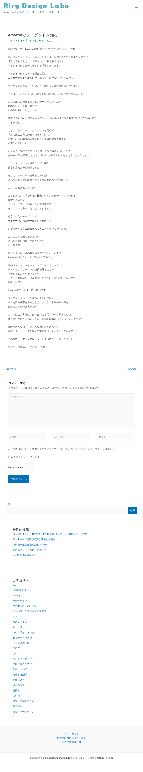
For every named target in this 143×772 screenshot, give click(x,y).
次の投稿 (133, 369)
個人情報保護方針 (71, 741)
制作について (20, 669)
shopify (16, 595)
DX (14, 584)
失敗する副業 (20, 674)
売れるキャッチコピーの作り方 (29, 550)
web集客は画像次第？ (24, 555)
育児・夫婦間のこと (23, 701)
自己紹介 (17, 706)
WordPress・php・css (24, 606)
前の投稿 (10, 369)
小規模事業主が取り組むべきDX (30, 544)
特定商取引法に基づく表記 (71, 737)
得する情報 (31, 40)
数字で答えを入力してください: (25, 457)
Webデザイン (20, 600)
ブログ (16, 648)
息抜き (16, 690)
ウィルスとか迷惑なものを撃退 (29, 611)
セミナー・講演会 (22, 637)
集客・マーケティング (25, 711)
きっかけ (17, 627)
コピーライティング (23, 632)
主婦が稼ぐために (22, 664)
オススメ (17, 616)
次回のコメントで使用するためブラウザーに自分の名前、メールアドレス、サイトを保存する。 (65, 448)
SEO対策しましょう (23, 590)
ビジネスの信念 (21, 642)
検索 (8, 504)
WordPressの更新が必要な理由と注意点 (34, 539)
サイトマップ (71, 734)
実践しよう (19, 679)
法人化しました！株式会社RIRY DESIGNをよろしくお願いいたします (50, 534)
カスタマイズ (20, 621)
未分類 (16, 695)
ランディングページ (23, 658)
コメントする (15, 40)
